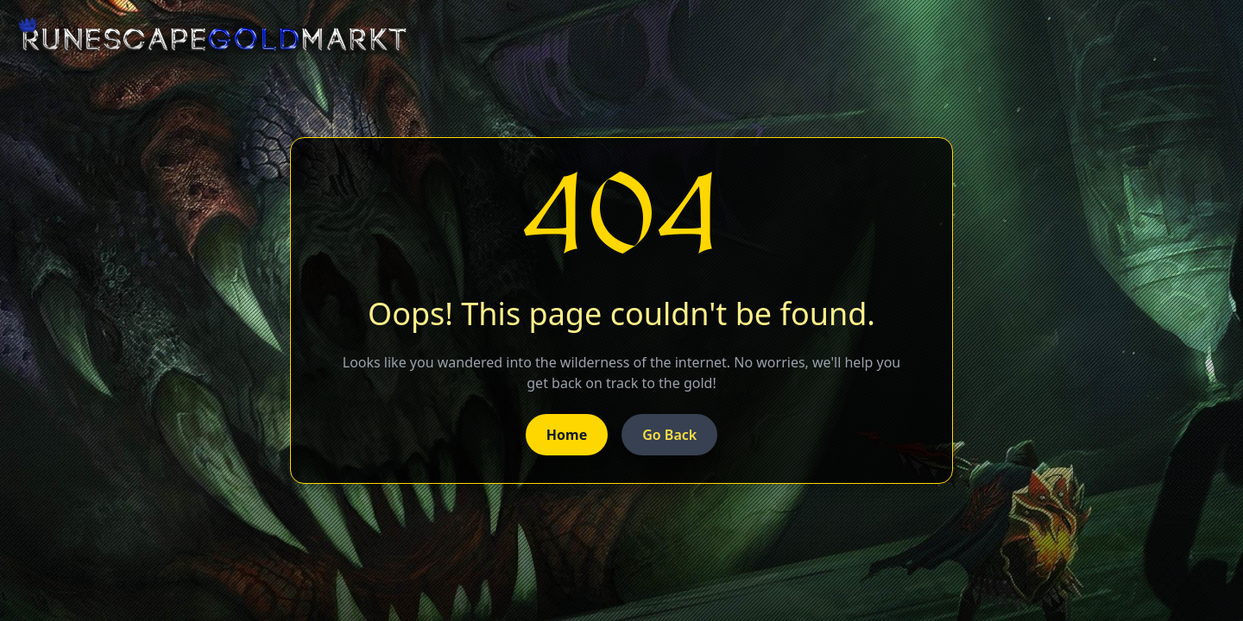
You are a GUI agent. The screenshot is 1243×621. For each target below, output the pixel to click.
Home (566, 434)
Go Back (669, 434)
